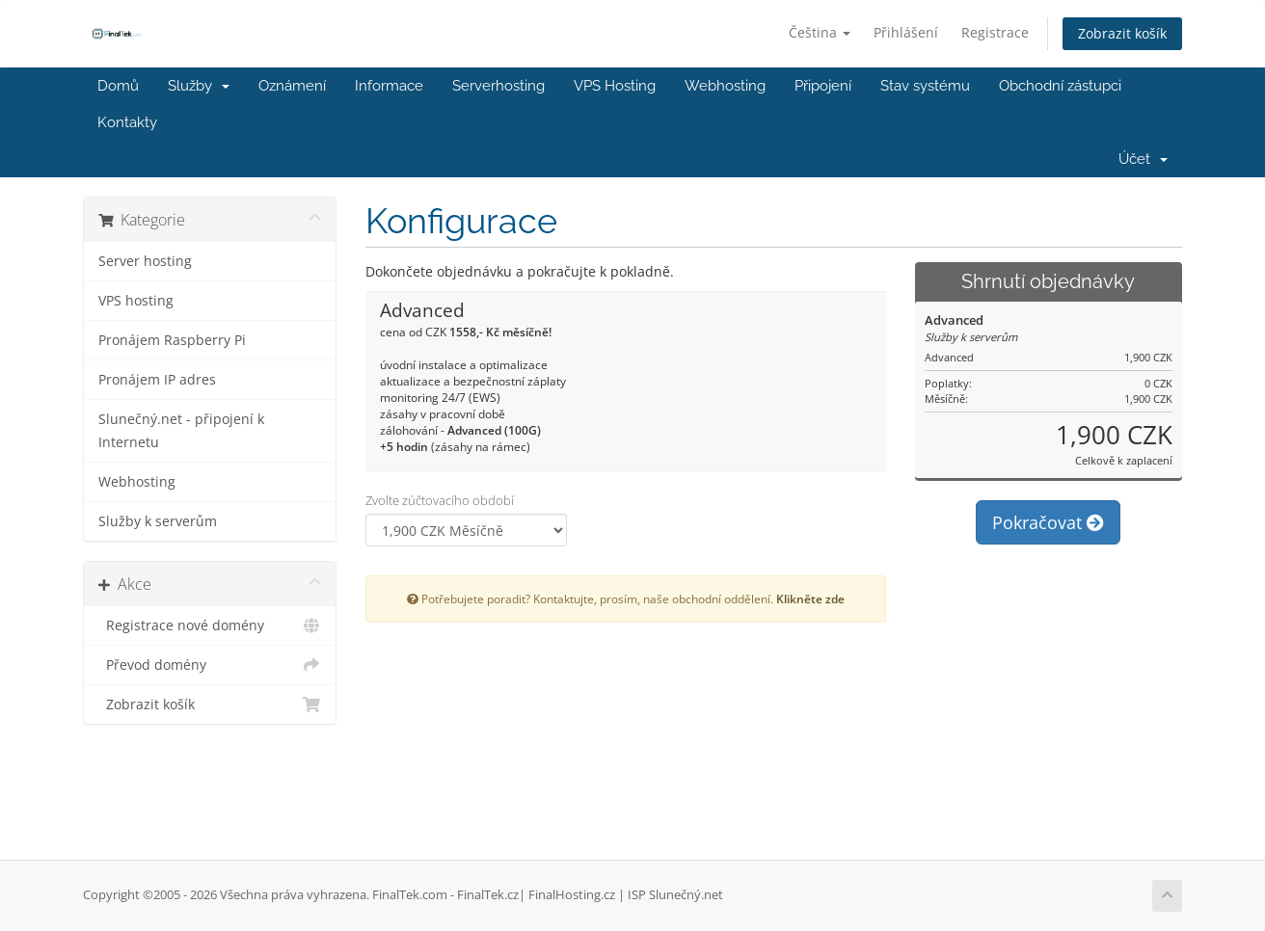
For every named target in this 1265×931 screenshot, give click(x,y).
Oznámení (292, 85)
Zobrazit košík (1122, 33)
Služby (198, 85)
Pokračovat (1048, 522)
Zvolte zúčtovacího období (439, 500)
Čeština (819, 32)
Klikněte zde (810, 598)
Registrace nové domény (209, 625)
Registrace (995, 32)
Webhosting (725, 85)
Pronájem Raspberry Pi (172, 340)
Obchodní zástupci (1060, 85)
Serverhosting (498, 85)
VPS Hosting (615, 85)
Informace (389, 85)
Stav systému (925, 85)
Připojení (822, 85)
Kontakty (127, 122)
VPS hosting (136, 300)
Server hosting (145, 261)
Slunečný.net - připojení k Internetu (181, 431)
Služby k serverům (157, 521)
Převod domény (209, 665)
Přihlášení (906, 32)
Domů (118, 85)
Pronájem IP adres (157, 379)
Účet (1143, 159)
